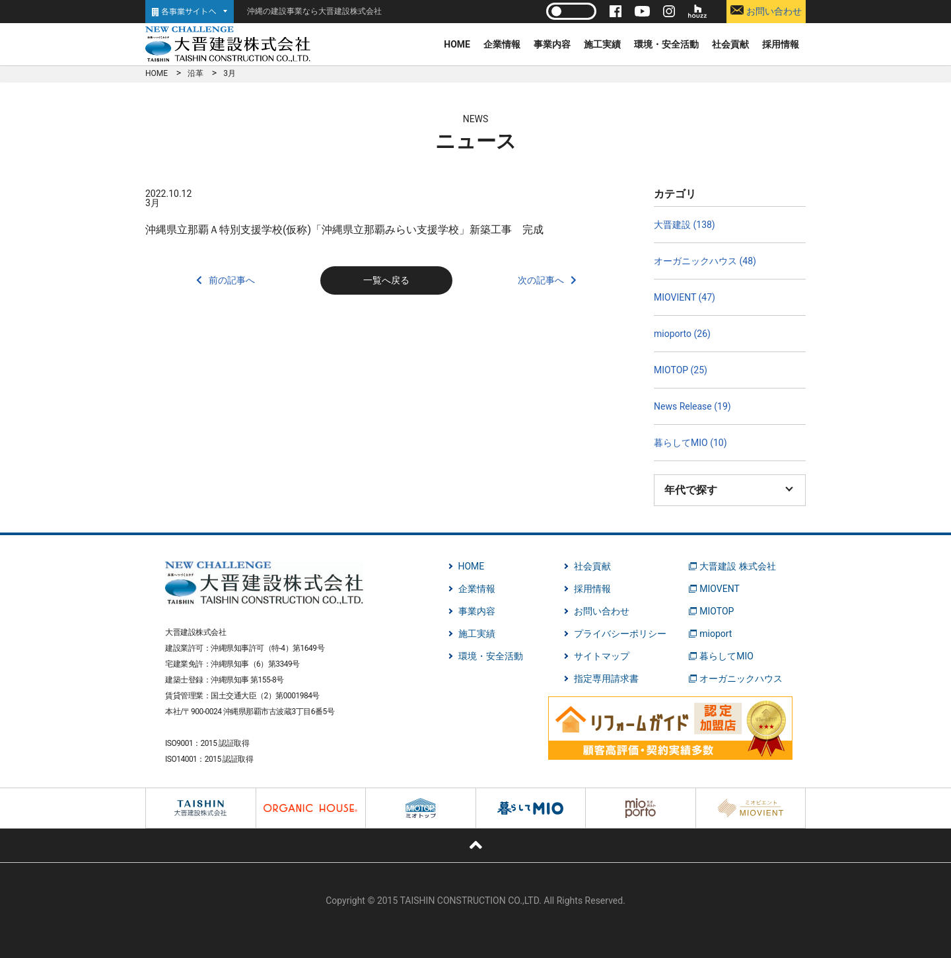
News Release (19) (692, 406)
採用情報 (780, 44)
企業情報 (501, 44)
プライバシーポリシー (620, 633)
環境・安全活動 (666, 44)
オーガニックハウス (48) (705, 261)
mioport (715, 633)
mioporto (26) (682, 333)
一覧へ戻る (386, 280)
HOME (457, 44)
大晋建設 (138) (684, 224)
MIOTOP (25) (680, 370)
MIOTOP (716, 611)
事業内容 (552, 44)
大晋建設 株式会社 (737, 566)
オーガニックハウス (741, 678)
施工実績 (602, 44)
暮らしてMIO (726, 656)
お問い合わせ (765, 11)
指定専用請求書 (606, 678)
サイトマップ (601, 656)
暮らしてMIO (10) (690, 442)
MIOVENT (719, 588)
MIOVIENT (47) (684, 297)
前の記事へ (232, 280)
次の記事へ (541, 280)
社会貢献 (730, 44)
